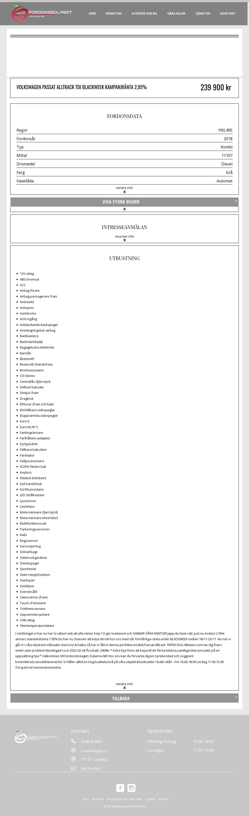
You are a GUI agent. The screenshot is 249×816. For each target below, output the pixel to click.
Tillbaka (121, 698)
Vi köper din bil (145, 13)
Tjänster (203, 13)
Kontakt (228, 13)
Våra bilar (177, 13)
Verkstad (114, 13)
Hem (93, 13)
